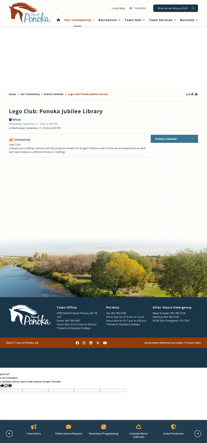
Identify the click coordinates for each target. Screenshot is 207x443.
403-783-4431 (72, 332)
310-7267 (184, 332)
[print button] (196, 94)
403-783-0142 (178, 325)
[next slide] (197, 433)
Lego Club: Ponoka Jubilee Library (88, 94)
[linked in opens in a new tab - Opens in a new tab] (91, 354)
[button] (193, 8)
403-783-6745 (118, 325)
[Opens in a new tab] (117, 8)
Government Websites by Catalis (163, 354)
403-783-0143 (171, 328)
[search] (174, 8)
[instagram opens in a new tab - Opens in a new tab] (84, 354)
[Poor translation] (8, 397)
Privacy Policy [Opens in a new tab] (193, 354)
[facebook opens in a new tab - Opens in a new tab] (77, 354)
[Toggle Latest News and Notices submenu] (51, 111)
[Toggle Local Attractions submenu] (51, 162)
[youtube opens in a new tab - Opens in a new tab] (105, 354)
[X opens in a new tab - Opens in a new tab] (98, 354)
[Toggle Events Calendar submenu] (50, 138)
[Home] (58, 19)
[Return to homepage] (14, 94)
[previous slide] (9, 433)
